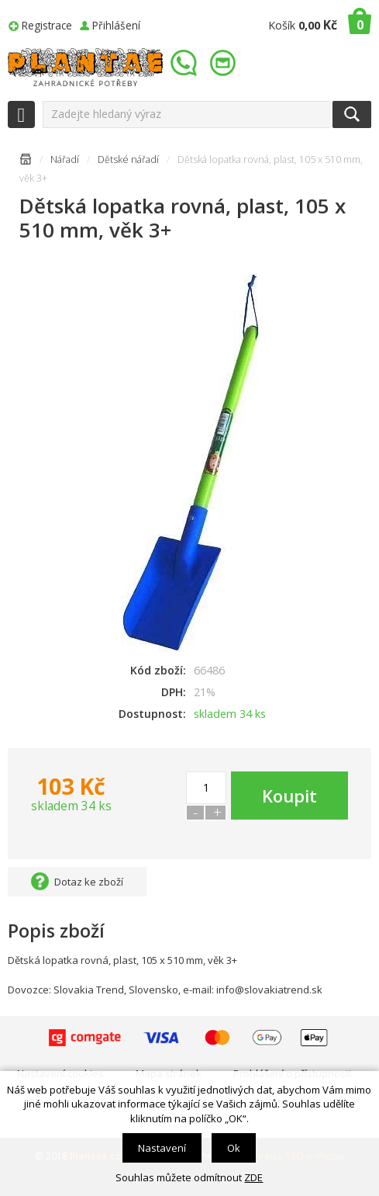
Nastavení (162, 1148)
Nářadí (64, 159)
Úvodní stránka (25, 162)
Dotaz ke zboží (88, 882)
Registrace (47, 25)
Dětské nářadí (128, 159)
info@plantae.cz (224, 63)
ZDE (253, 1177)
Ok (233, 1148)
